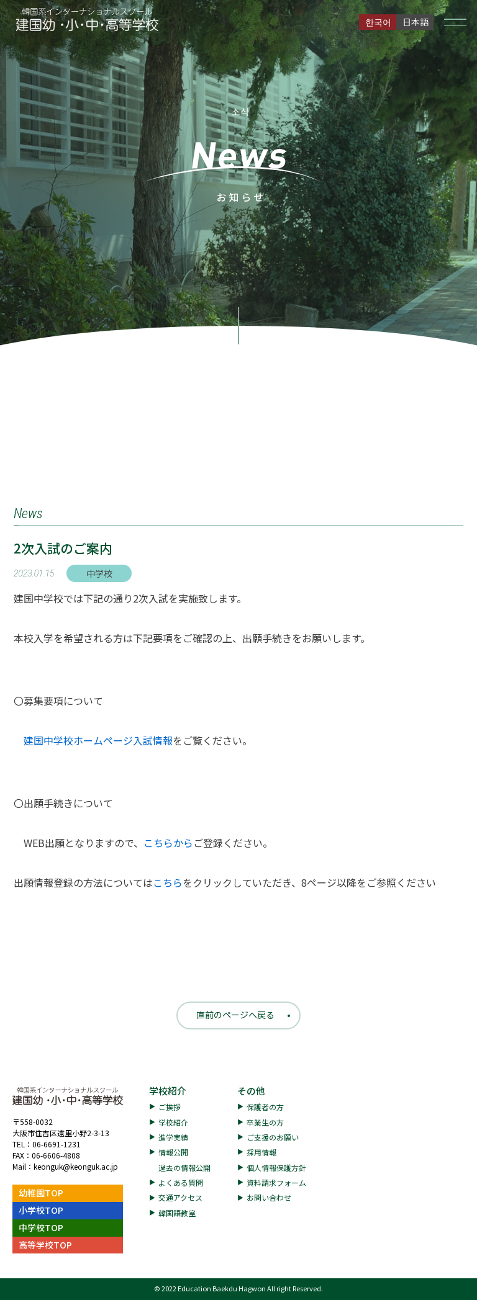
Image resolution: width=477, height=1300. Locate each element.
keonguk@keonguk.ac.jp (76, 1166)
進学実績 (173, 1137)
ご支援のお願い (273, 1137)
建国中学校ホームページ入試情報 (98, 740)
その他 (251, 1090)
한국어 (378, 22)
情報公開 (173, 1152)
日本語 (415, 22)
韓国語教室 (177, 1213)
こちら (168, 882)
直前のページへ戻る (235, 1014)
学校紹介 (167, 1090)
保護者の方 (265, 1106)
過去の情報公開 (184, 1167)
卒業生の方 (265, 1122)
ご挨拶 (169, 1106)
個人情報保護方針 (276, 1167)
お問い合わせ (269, 1197)
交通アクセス (180, 1197)
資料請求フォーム (276, 1182)
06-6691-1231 (56, 1144)
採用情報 (261, 1152)
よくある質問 (180, 1182)
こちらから (168, 842)
